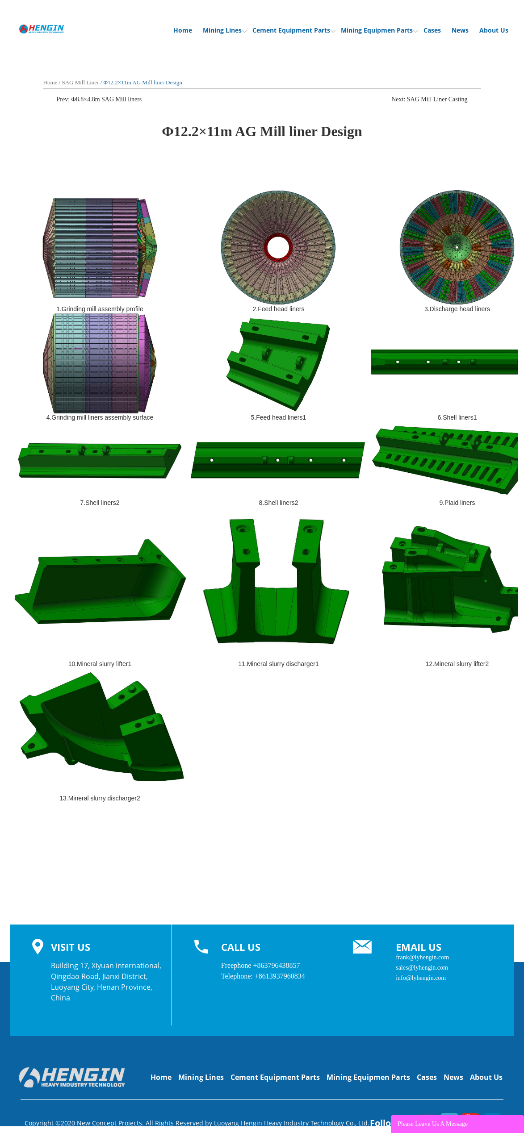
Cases (432, 30)
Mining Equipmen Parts (379, 30)
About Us (493, 30)
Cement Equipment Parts (293, 30)
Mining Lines (225, 30)
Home (182, 30)
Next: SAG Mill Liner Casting (429, 99)
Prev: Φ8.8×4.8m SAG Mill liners (99, 99)
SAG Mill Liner (80, 82)
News (460, 30)
